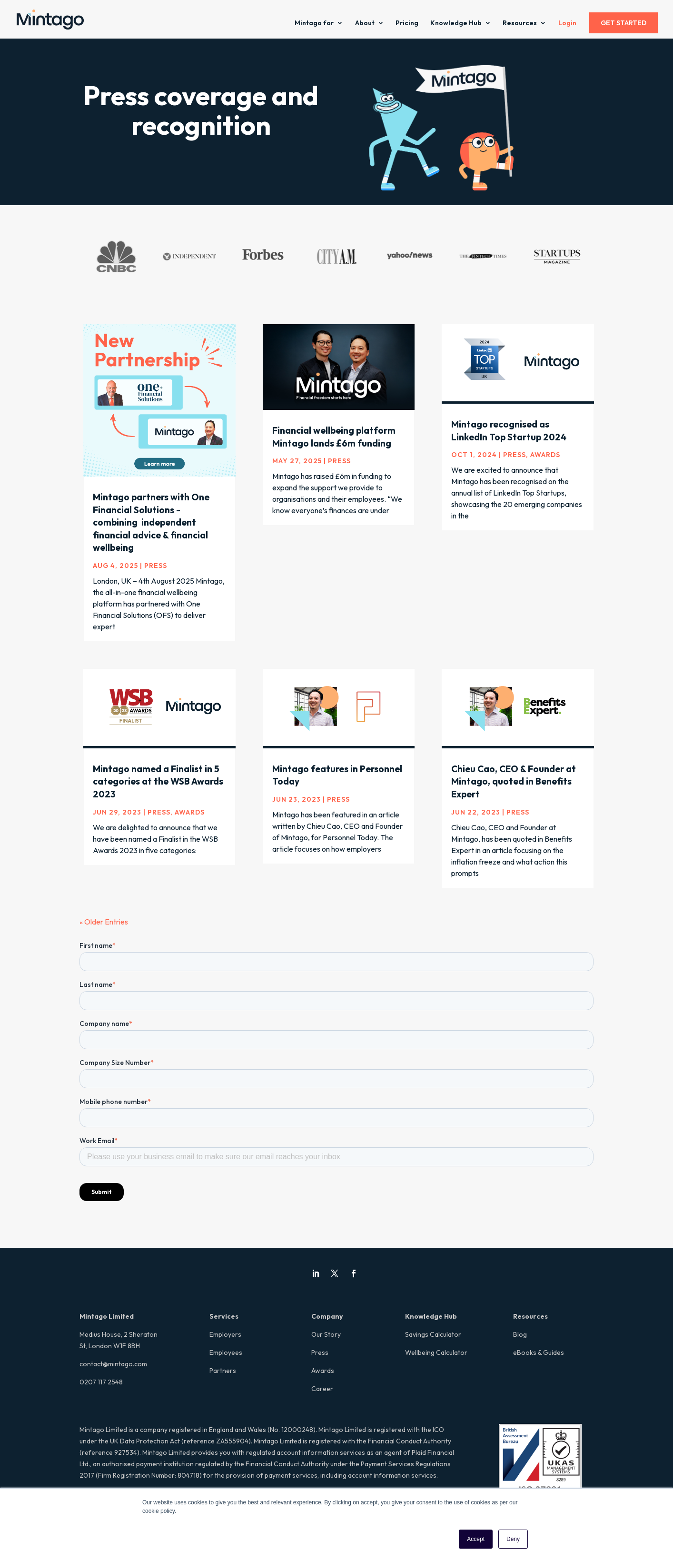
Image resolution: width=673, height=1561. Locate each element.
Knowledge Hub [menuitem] (456, 23)
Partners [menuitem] (222, 1370)
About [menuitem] (365, 23)
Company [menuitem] (327, 1316)
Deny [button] (513, 1539)
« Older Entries (103, 921)
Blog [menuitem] (520, 1334)
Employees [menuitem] (225, 1352)
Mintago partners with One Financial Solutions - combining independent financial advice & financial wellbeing (151, 522)
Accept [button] (476, 1539)
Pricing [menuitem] (407, 23)
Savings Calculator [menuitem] (433, 1334)
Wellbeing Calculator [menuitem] (436, 1352)
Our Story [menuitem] (326, 1334)
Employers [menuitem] (225, 1334)
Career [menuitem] (322, 1388)
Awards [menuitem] (322, 1370)
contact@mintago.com (113, 1364)
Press (155, 565)
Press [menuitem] (319, 1352)
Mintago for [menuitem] (314, 23)
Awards (545, 454)
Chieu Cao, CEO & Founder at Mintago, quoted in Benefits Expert (513, 781)
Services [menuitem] (223, 1316)
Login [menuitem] (567, 23)
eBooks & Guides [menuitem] (538, 1352)
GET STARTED (623, 23)
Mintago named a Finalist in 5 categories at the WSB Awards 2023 (158, 781)
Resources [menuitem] (520, 23)
